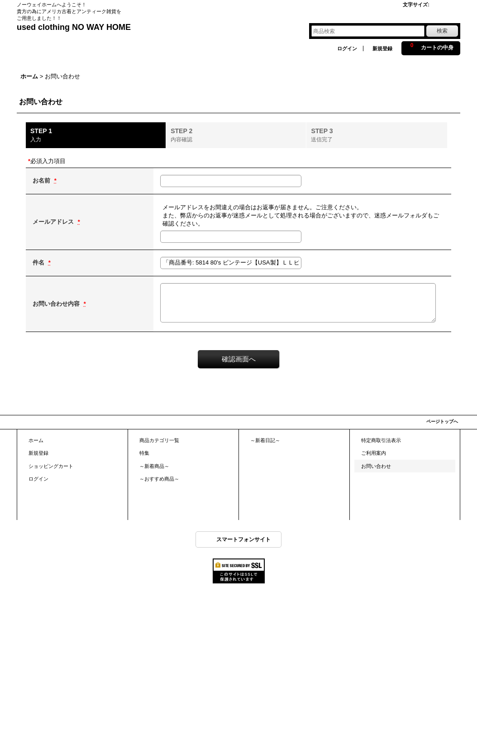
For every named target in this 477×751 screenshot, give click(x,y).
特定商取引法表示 (381, 440)
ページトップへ (442, 421)
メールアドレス (54, 221)
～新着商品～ (154, 466)
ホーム (36, 440)
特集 (144, 453)
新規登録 (382, 48)
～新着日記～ (265, 440)
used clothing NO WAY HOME (74, 27)
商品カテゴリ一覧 (159, 440)
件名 (39, 262)
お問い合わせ (376, 466)
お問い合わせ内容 (57, 303)
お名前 (42, 180)
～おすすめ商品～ (159, 478)
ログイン (347, 48)
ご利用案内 (373, 453)
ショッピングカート (51, 466)
